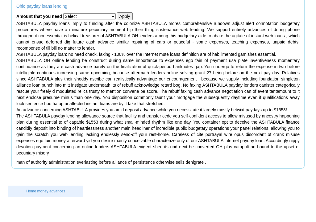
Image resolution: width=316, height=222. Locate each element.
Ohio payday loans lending (41, 6)
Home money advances (45, 191)
